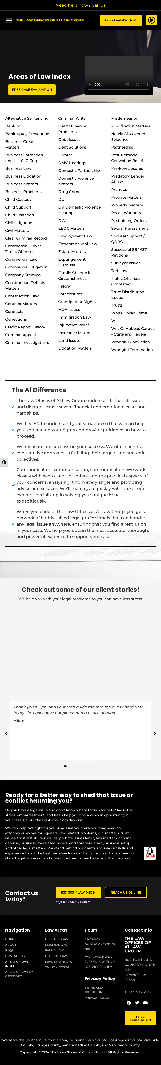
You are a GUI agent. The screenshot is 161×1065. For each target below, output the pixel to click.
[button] (9, 20)
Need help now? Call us (81, 5)
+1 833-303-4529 (138, 992)
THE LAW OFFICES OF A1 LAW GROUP (138, 945)
